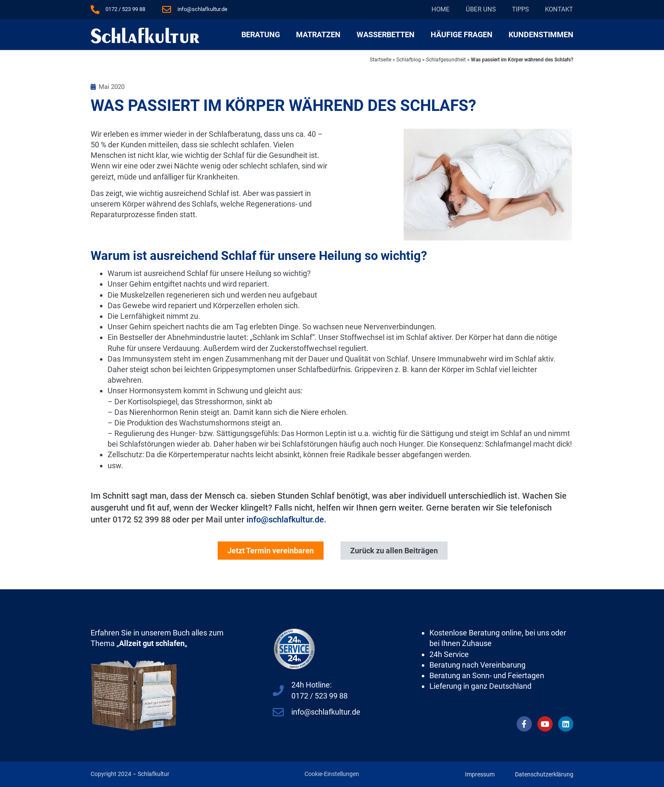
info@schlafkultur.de (285, 519)
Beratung (260, 34)
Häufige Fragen (461, 34)
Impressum (480, 774)
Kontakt (559, 9)
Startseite (380, 60)
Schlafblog (408, 60)
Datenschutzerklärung (544, 774)
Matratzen (318, 34)
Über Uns (481, 9)
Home (441, 9)
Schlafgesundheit (446, 60)
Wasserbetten (386, 34)
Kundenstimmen (541, 34)
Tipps (520, 9)
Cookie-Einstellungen (331, 773)
